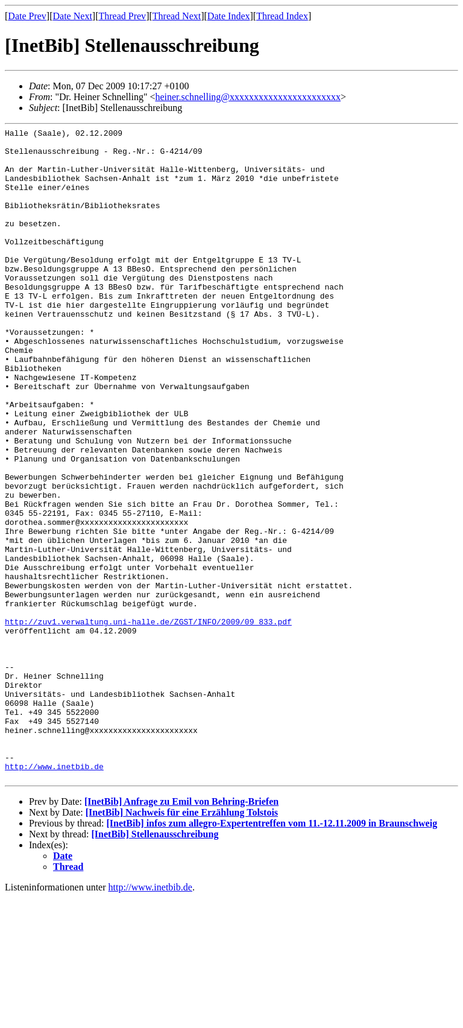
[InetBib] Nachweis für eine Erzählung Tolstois (182, 943)
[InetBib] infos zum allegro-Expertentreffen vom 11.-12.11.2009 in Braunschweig (271, 953)
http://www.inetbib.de (54, 894)
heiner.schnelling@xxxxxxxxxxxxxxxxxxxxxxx (248, 97)
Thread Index (282, 16)
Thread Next (177, 16)
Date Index (228, 16)
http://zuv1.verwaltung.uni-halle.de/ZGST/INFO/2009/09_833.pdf (148, 720)
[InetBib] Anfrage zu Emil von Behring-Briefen (181, 932)
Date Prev (27, 16)
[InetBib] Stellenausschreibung (155, 964)
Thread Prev (122, 16)
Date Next (72, 16)
